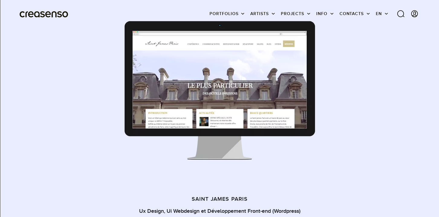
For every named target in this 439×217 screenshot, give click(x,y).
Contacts (352, 13)
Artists (259, 13)
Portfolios (224, 13)
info (321, 13)
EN (379, 13)
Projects (292, 13)
